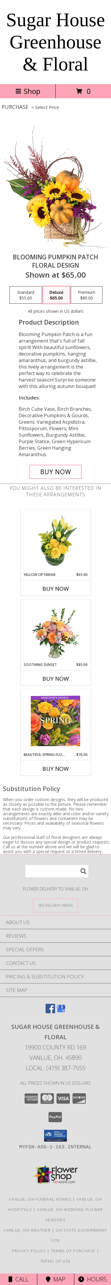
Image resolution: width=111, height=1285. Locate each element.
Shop (27, 91)
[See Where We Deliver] (55, 905)
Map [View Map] (55, 1279)
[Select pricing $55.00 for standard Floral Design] (26, 295)
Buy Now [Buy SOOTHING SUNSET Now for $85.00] (55, 678)
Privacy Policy (29, 1250)
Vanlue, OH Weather (27, 1230)
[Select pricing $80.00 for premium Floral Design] (86, 295)
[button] (55, 1136)
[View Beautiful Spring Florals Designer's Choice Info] (55, 721)
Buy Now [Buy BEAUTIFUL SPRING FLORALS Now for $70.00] (55, 768)
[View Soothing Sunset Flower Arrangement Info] (55, 631)
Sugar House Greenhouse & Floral (55, 42)
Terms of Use (55, 1261)
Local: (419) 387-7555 (56, 1068)
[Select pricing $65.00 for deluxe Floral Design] (56, 295)
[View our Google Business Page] (61, 1011)
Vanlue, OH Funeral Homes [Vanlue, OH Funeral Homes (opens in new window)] (40, 1199)
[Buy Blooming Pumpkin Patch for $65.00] (55, 472)
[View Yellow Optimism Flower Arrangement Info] (55, 541)
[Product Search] (57, 871)
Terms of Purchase (73, 1250)
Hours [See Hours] (92, 1279)
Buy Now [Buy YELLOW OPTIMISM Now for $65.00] (55, 588)
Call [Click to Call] (18, 1279)
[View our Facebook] (50, 1011)
